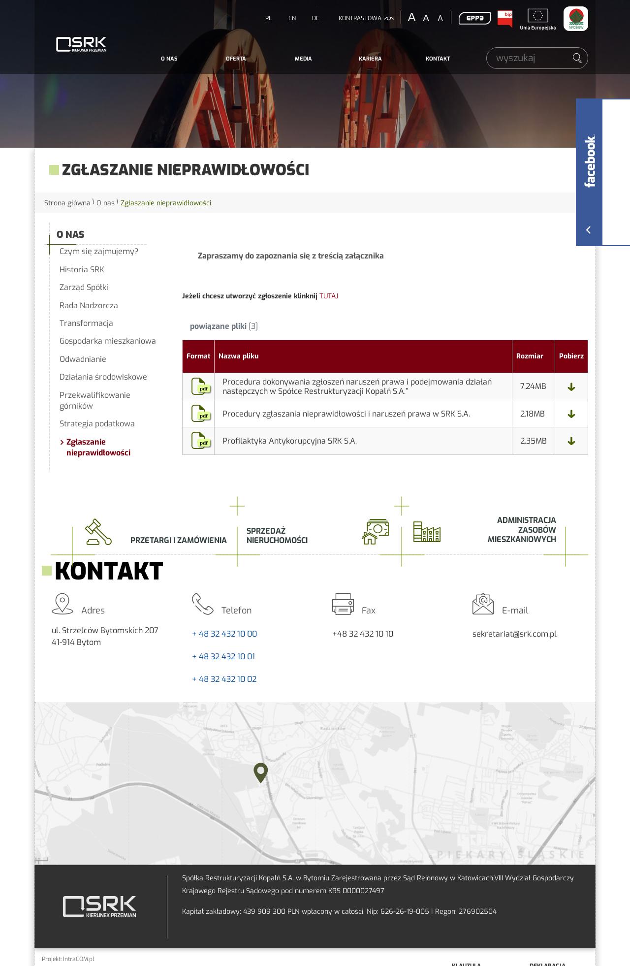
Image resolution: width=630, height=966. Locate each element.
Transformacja (86, 323)
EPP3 (474, 18)
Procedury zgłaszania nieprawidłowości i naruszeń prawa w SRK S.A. (346, 414)
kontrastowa (360, 18)
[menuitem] (169, 59)
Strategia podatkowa (97, 424)
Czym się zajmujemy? (99, 251)
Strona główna (67, 203)
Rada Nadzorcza (89, 305)
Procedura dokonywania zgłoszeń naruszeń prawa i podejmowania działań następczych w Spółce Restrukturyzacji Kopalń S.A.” (357, 386)
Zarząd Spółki (84, 287)
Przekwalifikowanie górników (95, 400)
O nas (169, 59)
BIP (504, 19)
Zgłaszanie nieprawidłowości (98, 447)
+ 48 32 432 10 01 (223, 656)
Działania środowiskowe (103, 377)
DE (315, 18)
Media (303, 59)
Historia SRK (82, 269)
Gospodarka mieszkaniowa (108, 341)
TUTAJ (328, 296)
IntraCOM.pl (78, 959)
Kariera (370, 59)
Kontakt (438, 59)
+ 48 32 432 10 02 (224, 679)
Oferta (236, 59)
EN (292, 18)
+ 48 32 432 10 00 (224, 634)
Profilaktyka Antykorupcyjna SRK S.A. (289, 441)
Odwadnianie (83, 359)
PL (268, 18)
